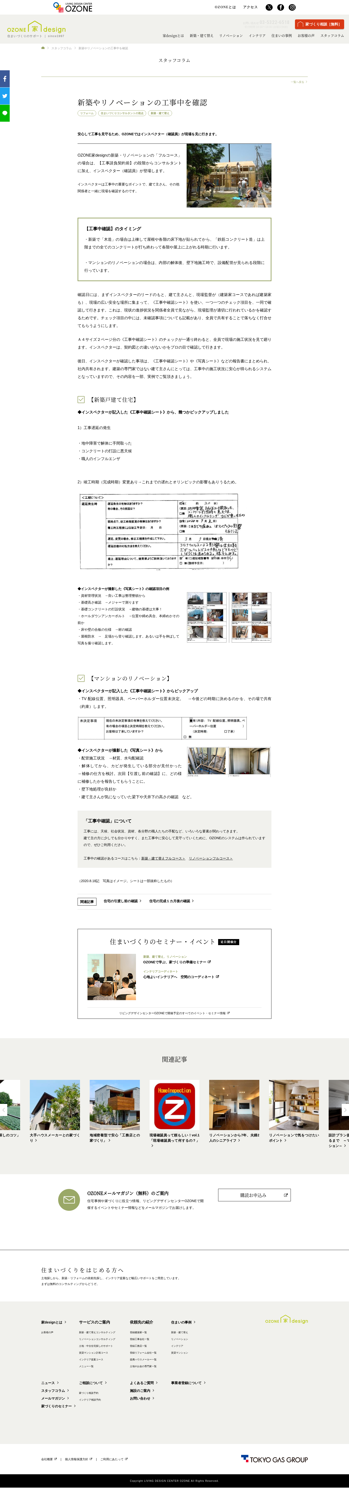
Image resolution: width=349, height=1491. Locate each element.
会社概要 (47, 1462)
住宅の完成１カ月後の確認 (172, 902)
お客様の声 (306, 35)
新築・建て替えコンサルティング (116, 1335)
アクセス (250, 7)
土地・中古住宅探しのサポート (114, 1349)
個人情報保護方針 (76, 1462)
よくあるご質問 (169, 1386)
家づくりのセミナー (58, 1409)
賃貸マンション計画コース (111, 1356)
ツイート (5, 96)
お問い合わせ (167, 1402)
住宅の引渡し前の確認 (121, 902)
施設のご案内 (167, 1394)
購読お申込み (253, 1197)
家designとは (173, 35)
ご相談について (104, 1386)
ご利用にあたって (112, 1462)
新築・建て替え (202, 35)
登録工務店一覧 (168, 1349)
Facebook (5, 78)
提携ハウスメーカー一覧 (174, 1362)
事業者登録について (225, 1386)
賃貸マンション (220, 1356)
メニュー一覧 (101, 1369)
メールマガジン (54, 1402)
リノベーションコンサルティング (116, 1342)
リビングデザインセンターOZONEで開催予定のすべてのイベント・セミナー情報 (172, 1014)
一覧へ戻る (296, 82)
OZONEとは (225, 7)
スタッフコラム (332, 35)
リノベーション (231, 35)
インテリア (257, 35)
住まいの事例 (281, 35)
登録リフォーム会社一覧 (174, 1356)
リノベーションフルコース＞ (211, 859)
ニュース (49, 1386)
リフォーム (89, 113)
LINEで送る (5, 113)
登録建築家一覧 (168, 1335)
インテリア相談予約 (106, 1403)
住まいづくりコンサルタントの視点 (132, 113)
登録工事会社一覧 (169, 1342)
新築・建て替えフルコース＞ (163, 859)
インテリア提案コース (108, 1362)
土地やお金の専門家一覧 (174, 1369)
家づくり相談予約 (104, 1396)
